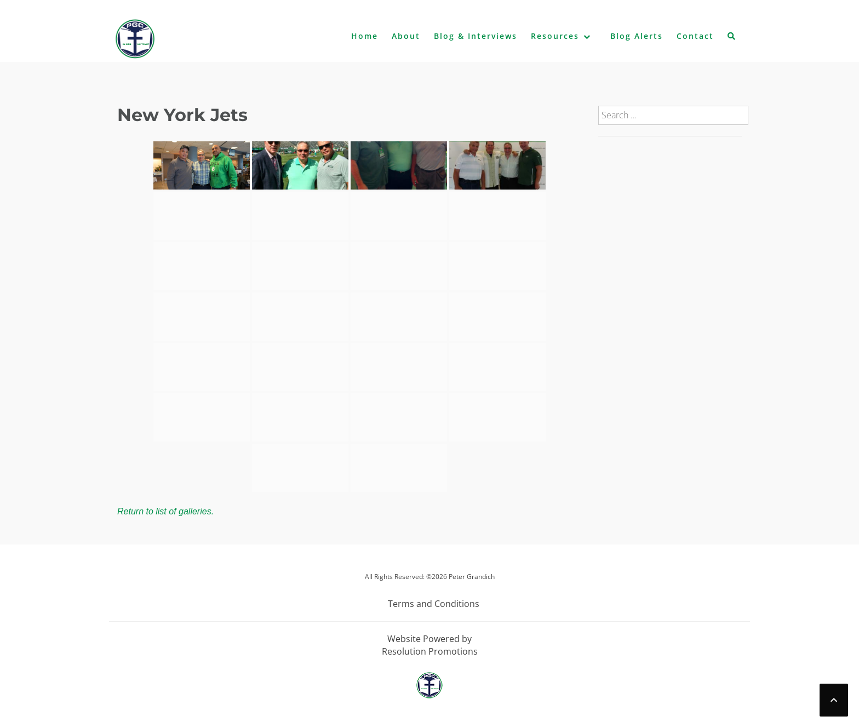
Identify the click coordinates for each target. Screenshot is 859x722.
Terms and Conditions (433, 604)
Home (364, 36)
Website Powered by (429, 639)
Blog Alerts (636, 36)
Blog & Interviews (475, 36)
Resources (555, 36)
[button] (732, 38)
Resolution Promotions (430, 651)
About (406, 36)
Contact (695, 36)
